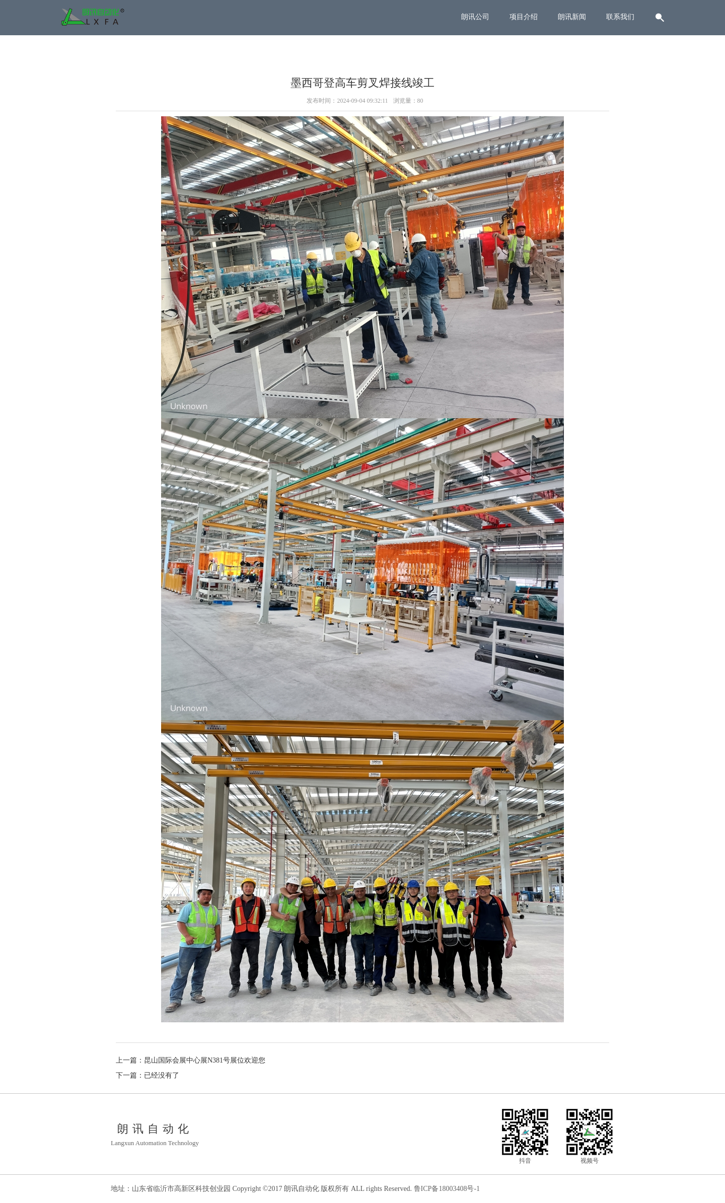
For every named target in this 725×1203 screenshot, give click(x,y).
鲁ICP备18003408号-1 (447, 1188)
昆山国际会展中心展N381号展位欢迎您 (204, 1060)
